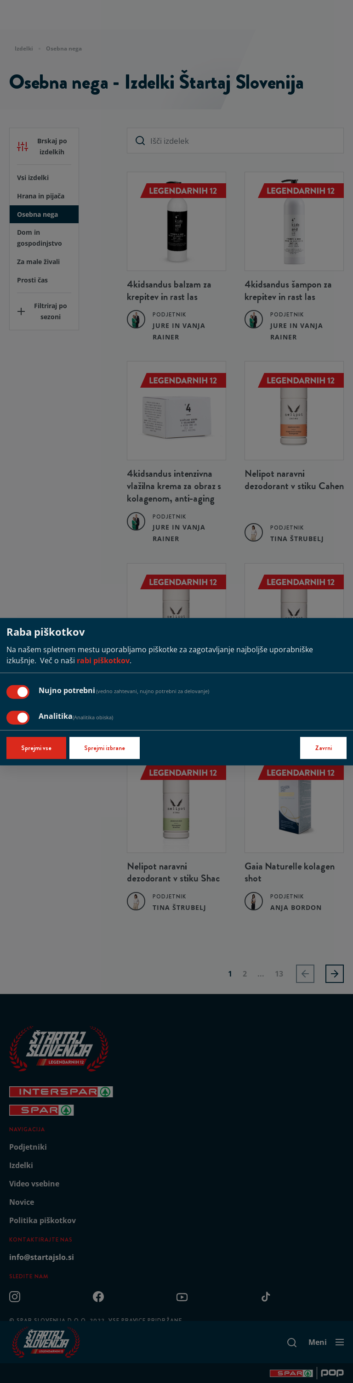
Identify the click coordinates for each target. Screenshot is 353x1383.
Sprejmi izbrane (104, 747)
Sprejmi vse (36, 747)
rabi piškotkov (103, 660)
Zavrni (323, 747)
